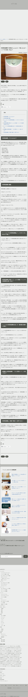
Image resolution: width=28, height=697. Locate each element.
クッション (3, 617)
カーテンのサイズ (4, 584)
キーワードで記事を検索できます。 (6, 553)
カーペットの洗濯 (4, 591)
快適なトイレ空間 (4, 604)
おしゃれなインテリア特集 (5, 575)
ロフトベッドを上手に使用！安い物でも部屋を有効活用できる (14, 493)
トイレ (1, 598)
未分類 (1, 631)
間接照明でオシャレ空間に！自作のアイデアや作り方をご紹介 (11, 657)
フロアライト (2, 605)
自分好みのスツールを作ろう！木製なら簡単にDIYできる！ (10, 654)
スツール (2, 618)
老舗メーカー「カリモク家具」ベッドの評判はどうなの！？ (14, 487)
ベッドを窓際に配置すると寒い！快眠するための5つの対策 (14, 512)
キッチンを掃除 (3, 597)
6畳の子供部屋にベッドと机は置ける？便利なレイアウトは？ (14, 475)
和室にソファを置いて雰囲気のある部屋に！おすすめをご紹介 (11, 653)
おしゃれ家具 (3, 615)
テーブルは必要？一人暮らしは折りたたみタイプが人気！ (10, 660)
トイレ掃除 (3, 602)
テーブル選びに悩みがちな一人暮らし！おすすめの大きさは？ (11, 664)
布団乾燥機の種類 (7, 118)
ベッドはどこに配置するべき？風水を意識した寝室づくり (14, 524)
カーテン (1, 581)
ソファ (2, 619)
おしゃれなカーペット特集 (5, 588)
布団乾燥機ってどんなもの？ (9, 116)
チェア (2, 621)
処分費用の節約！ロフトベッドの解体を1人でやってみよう (14, 530)
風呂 (1, 638)
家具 (4, 39)
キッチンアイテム (4, 594)
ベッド (7, 39)
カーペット (2, 587)
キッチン (1, 592)
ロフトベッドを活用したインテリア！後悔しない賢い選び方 (14, 506)
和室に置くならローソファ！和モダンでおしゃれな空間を (10, 646)
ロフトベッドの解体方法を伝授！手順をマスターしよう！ (14, 518)
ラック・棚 (3, 625)
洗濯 (2, 612)
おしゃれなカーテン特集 (5, 582)
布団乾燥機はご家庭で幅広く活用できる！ (11, 132)
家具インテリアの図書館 (8, 696)
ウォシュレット (3, 599)
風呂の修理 (3, 639)
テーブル (2, 622)
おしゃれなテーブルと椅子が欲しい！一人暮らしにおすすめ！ (11, 650)
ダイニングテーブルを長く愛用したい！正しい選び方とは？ (10, 651)
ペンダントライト (4, 635)
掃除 (2, 611)
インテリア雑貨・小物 (5, 574)
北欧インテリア (3, 579)
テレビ (2, 628)
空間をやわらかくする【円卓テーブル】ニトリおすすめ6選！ (10, 663)
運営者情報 (2, 679)
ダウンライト (3, 634)
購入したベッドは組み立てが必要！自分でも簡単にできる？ (14, 499)
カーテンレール (3, 585)
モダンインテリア (4, 577)
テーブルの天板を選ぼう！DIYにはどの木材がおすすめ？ (10, 656)
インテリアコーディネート (5, 572)
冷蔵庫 (2, 629)
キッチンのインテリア (5, 595)
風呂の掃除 (3, 641)
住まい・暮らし (3, 675)
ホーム (1, 39)
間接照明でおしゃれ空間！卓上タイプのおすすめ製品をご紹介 (11, 661)
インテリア (2, 571)
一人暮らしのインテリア (5, 578)
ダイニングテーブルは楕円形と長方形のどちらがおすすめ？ (10, 647)
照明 (1, 632)
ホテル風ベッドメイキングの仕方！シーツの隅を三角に (14, 481)
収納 (2, 609)
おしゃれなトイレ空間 (5, 601)
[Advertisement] (14, 23)
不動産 (2, 608)
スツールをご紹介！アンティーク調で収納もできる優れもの (10, 666)
